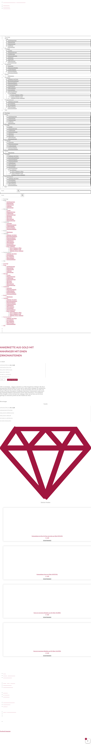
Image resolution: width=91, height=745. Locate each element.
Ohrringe (5, 209)
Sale (6, 110)
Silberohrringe (10, 219)
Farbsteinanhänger (11, 239)
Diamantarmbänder (11, 225)
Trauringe (5, 199)
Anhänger (5, 233)
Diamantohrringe (10, 212)
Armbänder (6, 222)
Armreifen (9, 223)
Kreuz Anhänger (10, 246)
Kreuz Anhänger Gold (15, 249)
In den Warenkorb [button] (47, 540)
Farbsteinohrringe (11, 215)
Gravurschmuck (7, 252)
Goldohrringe (9, 213)
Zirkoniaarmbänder (13, 73)
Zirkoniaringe (11, 123)
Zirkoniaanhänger (12, 108)
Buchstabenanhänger (11, 236)
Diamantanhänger (11, 238)
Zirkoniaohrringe (12, 139)
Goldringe (9, 206)
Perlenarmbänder (10, 227)
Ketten (6, 151)
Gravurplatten (10, 243)
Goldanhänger (10, 240)
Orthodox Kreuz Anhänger (18, 98)
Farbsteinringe (10, 204)
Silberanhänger (10, 242)
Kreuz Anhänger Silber (16, 248)
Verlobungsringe (10, 202)
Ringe (6, 38)
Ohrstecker (9, 217)
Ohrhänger (9, 216)
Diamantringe (10, 203)
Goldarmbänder (10, 226)
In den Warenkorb (12, 379)
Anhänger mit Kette (11, 235)
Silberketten (11, 152)
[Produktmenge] (2, 379)
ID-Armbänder (10, 256)
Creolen (8, 210)
